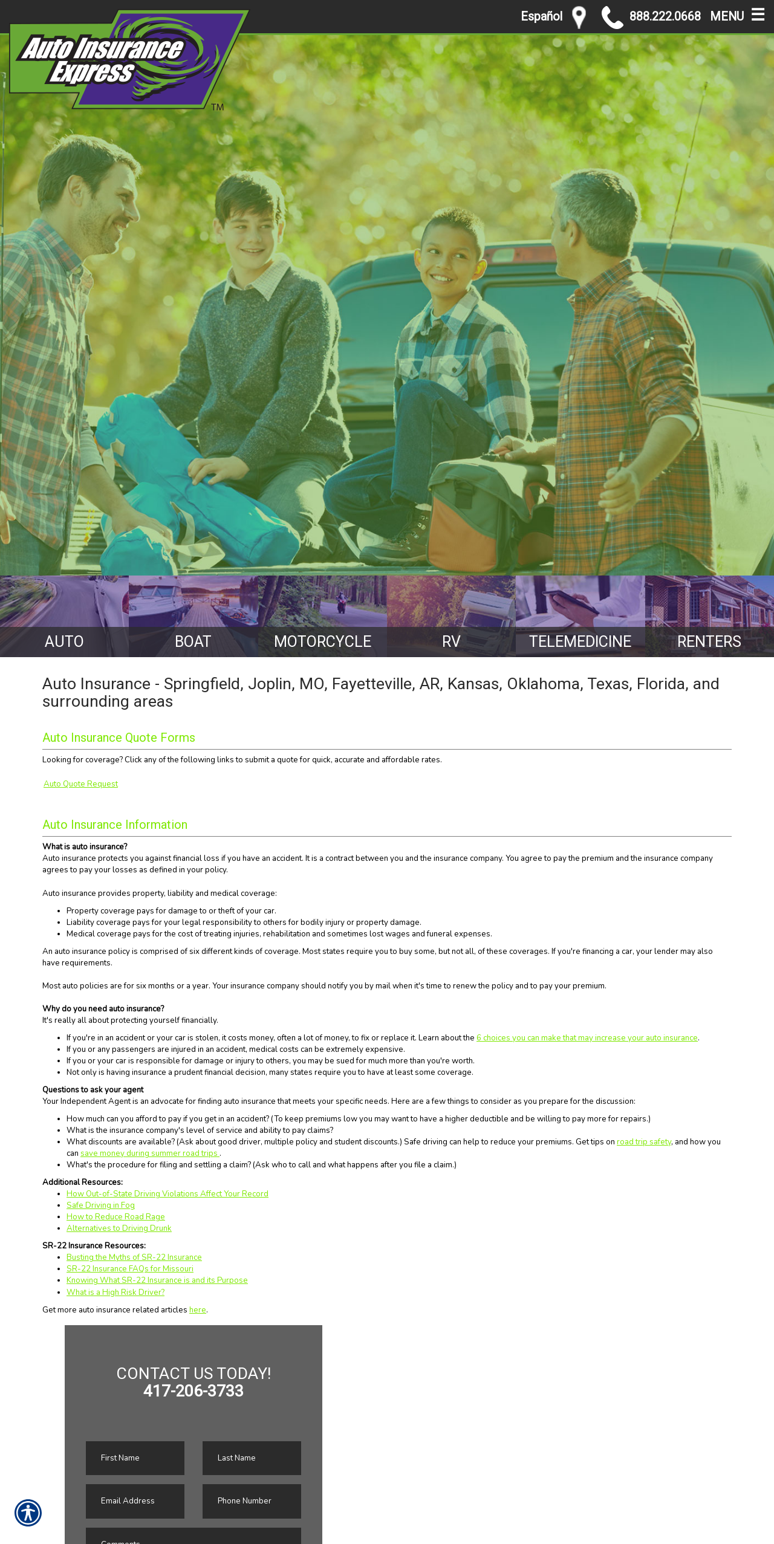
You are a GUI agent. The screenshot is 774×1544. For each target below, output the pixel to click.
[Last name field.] (252, 1458)
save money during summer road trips (150, 1153)
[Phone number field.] (252, 1501)
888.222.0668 (651, 17)
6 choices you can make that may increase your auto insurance (587, 1038)
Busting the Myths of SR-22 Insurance (134, 1257)
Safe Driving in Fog (101, 1205)
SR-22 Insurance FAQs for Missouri (130, 1268)
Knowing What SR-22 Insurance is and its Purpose (157, 1280)
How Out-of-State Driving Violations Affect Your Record (167, 1194)
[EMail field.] (135, 1501)
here (197, 1310)
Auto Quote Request (81, 784)
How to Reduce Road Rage (116, 1217)
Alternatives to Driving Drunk (119, 1228)
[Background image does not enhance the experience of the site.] (64, 616)
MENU (737, 14)
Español (541, 17)
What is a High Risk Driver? (115, 1292)
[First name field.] (135, 1458)
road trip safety (644, 1142)
